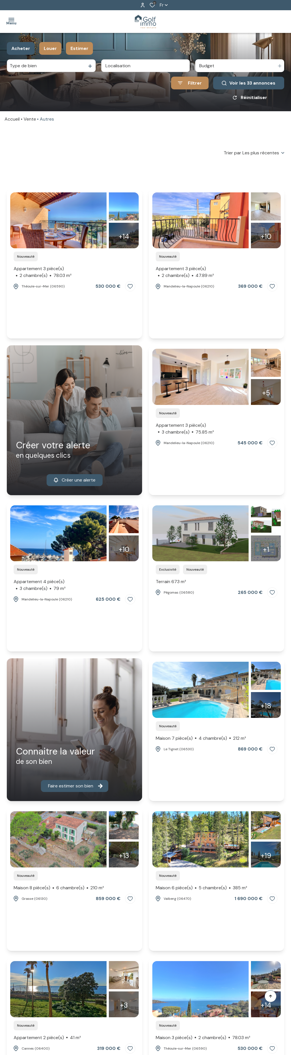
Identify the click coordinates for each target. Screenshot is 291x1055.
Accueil (12, 119)
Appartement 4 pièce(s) (40, 585)
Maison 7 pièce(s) (201, 738)
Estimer (79, 48)
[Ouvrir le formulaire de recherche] (190, 83)
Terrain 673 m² (171, 582)
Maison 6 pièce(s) (201, 887)
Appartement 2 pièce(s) (47, 1037)
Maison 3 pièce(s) (203, 1037)
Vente (30, 119)
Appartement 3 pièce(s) (43, 272)
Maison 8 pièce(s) (59, 887)
